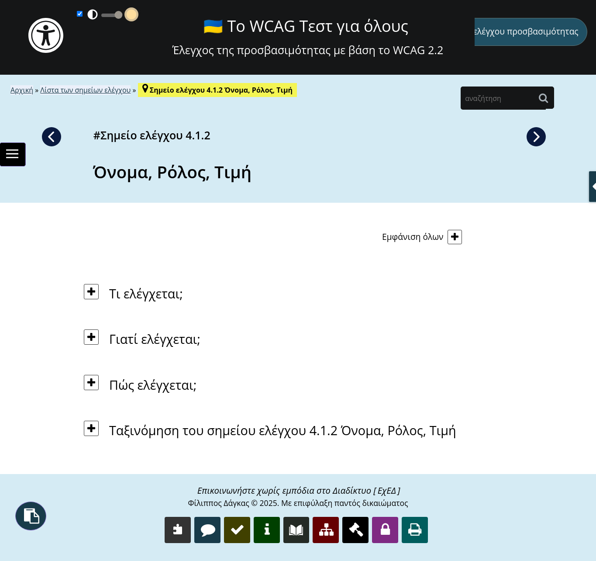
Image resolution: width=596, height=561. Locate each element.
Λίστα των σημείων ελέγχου (85, 90)
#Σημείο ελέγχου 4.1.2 (151, 135)
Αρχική (21, 90)
